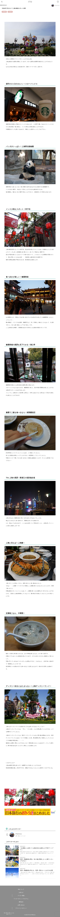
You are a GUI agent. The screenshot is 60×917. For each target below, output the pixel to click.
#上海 (10, 11)
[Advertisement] (30, 821)
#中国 (4, 11)
